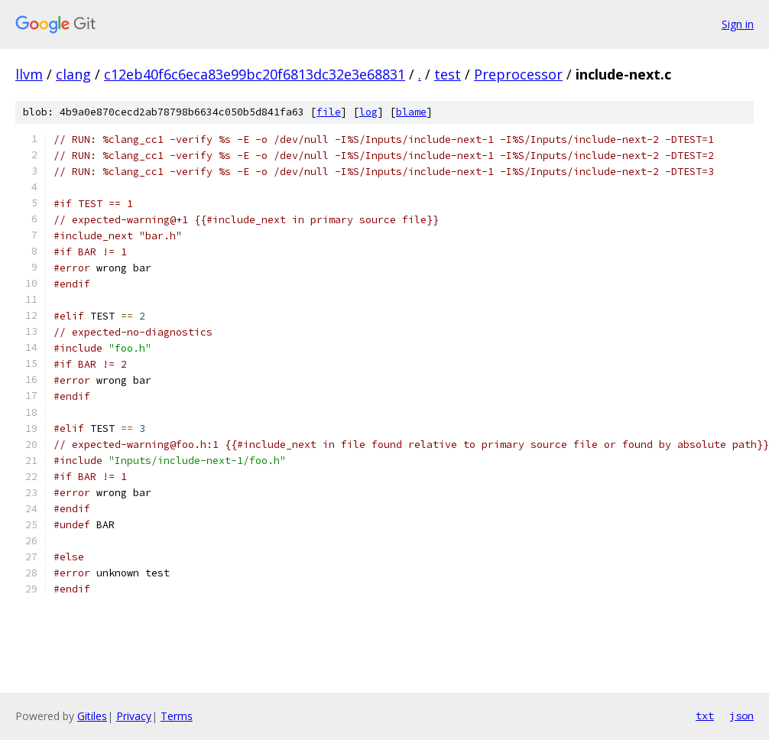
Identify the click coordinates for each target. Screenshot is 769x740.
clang (73, 74)
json (741, 715)
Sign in (738, 24)
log (368, 111)
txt (705, 715)
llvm (29, 74)
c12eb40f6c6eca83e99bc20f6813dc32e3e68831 (254, 74)
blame (411, 111)
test (447, 74)
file (328, 111)
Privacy (133, 716)
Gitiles (92, 716)
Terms (177, 716)
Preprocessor (518, 74)
